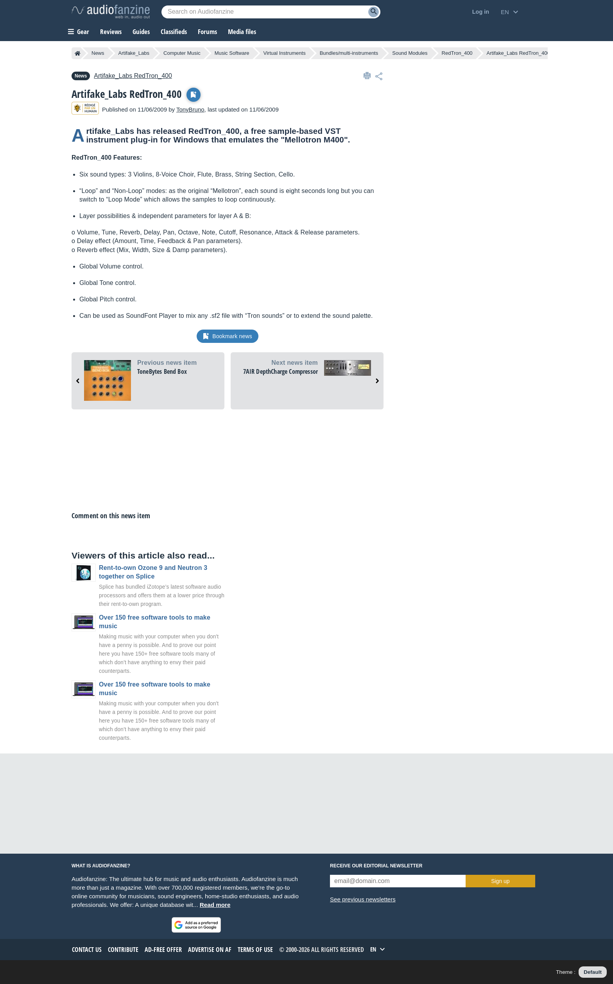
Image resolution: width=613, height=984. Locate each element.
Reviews (111, 31)
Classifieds (174, 31)
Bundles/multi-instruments (349, 53)
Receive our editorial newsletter (376, 866)
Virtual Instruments (284, 53)
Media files (242, 31)
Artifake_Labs (134, 53)
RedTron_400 (457, 53)
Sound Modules (409, 53)
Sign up (500, 881)
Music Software (232, 53)
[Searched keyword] (270, 11)
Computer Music (182, 53)
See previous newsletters (363, 899)
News (97, 53)
